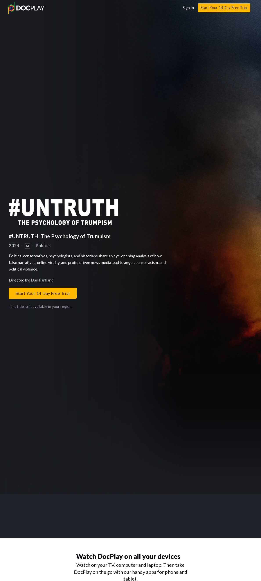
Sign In (188, 7)
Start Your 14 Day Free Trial (224, 7)
